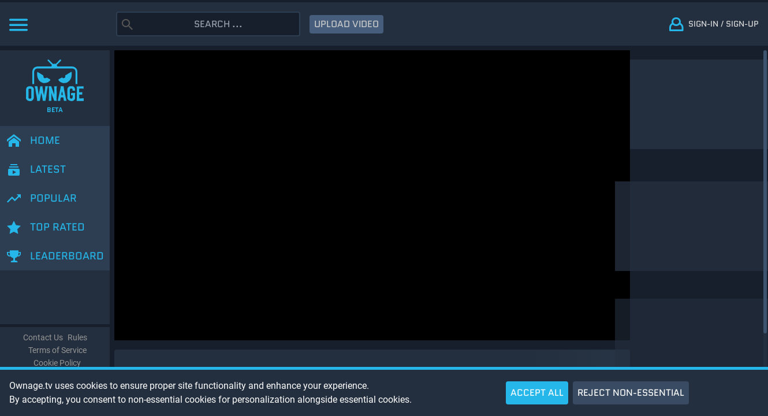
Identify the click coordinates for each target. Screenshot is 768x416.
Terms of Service (57, 350)
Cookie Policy (57, 363)
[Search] (218, 24)
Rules (77, 338)
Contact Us (43, 338)
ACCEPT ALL (537, 392)
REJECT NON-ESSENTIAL (630, 392)
